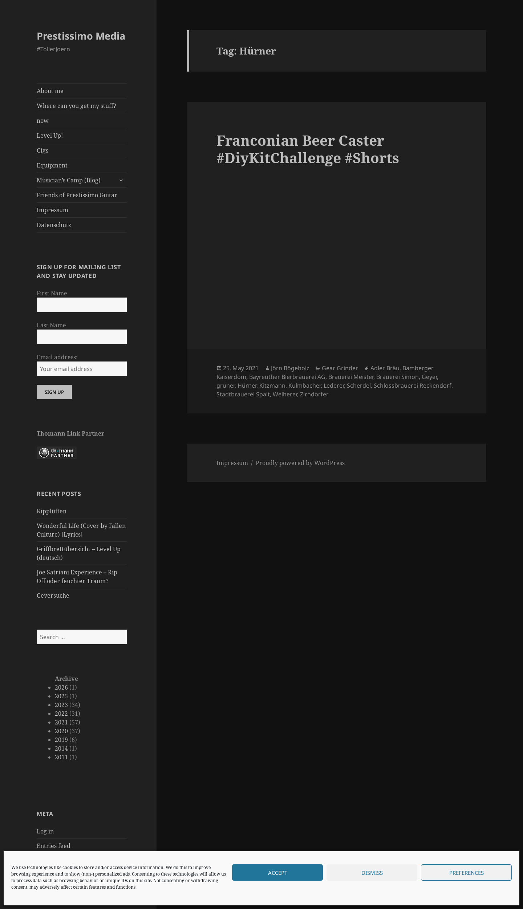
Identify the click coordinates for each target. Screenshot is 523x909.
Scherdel (359, 385)
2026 (61, 687)
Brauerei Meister (350, 377)
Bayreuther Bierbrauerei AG (287, 377)
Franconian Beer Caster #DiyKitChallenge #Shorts (307, 148)
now (43, 121)
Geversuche (53, 595)
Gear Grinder (340, 368)
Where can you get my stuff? (76, 106)
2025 (61, 696)
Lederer (334, 385)
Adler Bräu (385, 368)
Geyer (429, 377)
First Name (52, 293)
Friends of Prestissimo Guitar (77, 195)
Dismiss (372, 872)
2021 (61, 722)
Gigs (42, 150)
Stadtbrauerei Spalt (243, 394)
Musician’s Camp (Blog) (69, 180)
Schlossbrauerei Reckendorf (412, 385)
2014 (61, 748)
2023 (61, 705)
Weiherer (285, 394)
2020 (61, 731)
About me (50, 91)
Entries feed (53, 846)
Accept (277, 872)
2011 (61, 757)
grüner (225, 385)
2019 (61, 740)
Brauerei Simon (397, 377)
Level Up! (50, 136)
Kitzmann (272, 385)
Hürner (247, 385)
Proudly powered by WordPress (300, 463)
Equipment (52, 165)
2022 (61, 714)
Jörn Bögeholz (290, 368)
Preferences (466, 872)
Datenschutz (54, 225)
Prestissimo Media (81, 36)
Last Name (51, 325)
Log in (45, 831)
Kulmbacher (304, 385)
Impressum (52, 210)
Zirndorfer (314, 394)
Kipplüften (51, 511)
